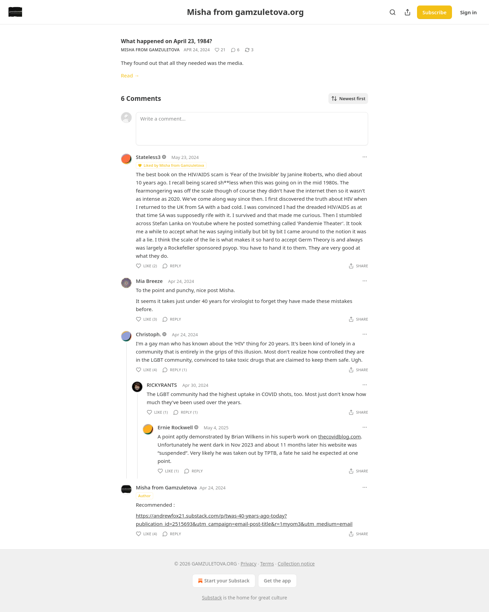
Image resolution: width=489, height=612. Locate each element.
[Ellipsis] (364, 156)
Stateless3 (148, 157)
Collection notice (296, 563)
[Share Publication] (407, 12)
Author (144, 495)
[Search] (392, 12)
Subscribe (434, 12)
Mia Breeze (149, 280)
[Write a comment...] (252, 128)
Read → (130, 75)
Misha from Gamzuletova (150, 50)
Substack (212, 597)
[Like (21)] (220, 50)
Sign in (468, 12)
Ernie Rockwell (175, 427)
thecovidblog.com (339, 436)
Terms (267, 563)
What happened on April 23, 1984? (166, 41)
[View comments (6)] (235, 50)
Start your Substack (223, 580)
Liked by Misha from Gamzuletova (171, 165)
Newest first (348, 98)
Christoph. (148, 334)
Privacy (248, 563)
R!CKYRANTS (162, 384)
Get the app (277, 580)
